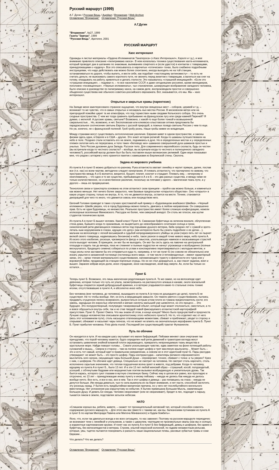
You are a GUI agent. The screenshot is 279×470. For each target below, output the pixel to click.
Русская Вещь (92, 15)
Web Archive (136, 15)
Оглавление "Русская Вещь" (118, 18)
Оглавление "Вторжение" (84, 18)
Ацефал (107, 15)
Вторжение (120, 15)
